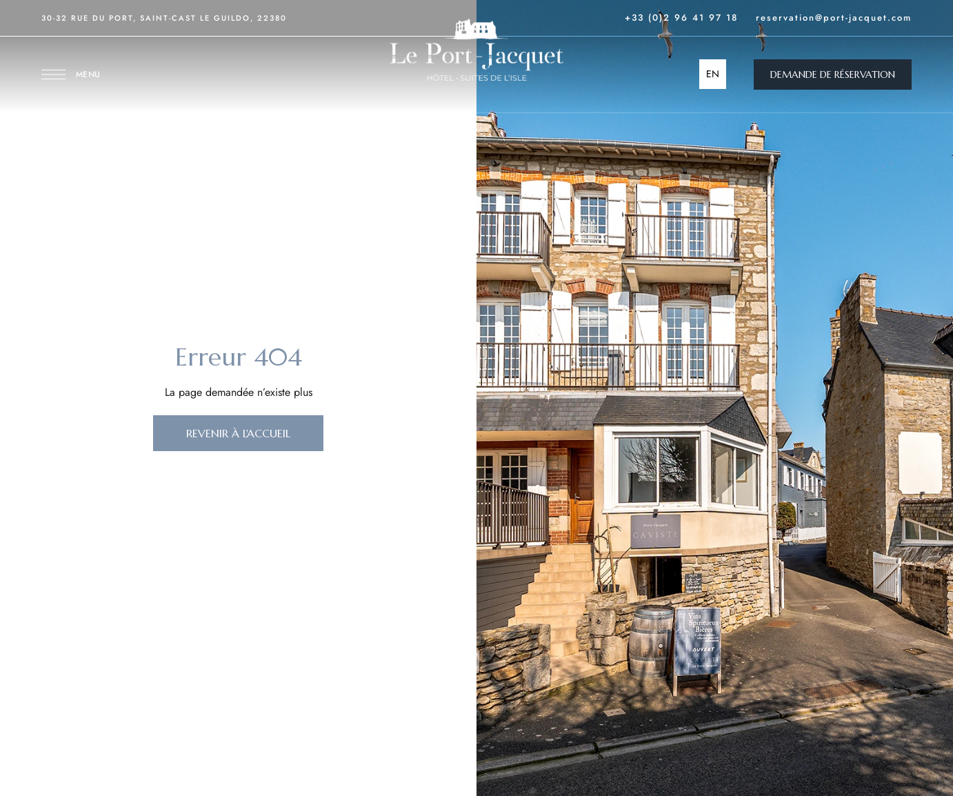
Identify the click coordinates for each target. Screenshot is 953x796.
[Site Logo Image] (476, 50)
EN (712, 74)
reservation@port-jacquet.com (834, 17)
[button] (833, 74)
